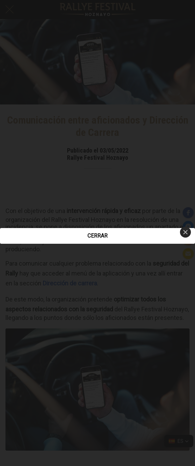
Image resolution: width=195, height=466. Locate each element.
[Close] (185, 232)
